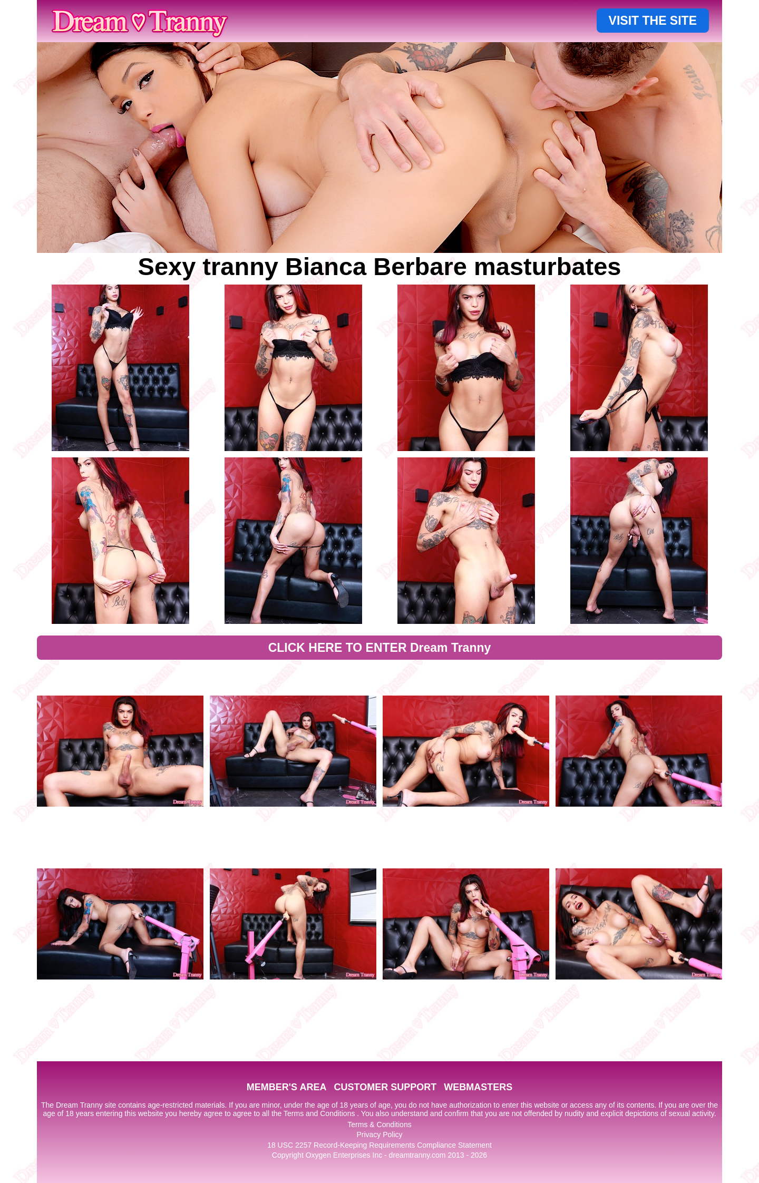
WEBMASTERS (478, 1087)
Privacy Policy (379, 1134)
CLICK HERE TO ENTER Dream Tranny (379, 647)
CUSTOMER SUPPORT (385, 1087)
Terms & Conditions (379, 1124)
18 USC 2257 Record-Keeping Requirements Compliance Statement (379, 1145)
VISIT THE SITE (653, 20)
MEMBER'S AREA (287, 1087)
